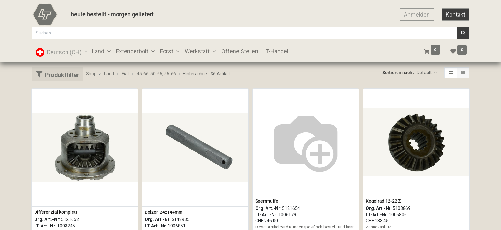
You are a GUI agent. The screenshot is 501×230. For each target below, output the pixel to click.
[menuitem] (240, 51)
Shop (91, 73)
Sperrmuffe (266, 200)
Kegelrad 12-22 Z (383, 200)
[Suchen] (463, 33)
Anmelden (417, 14)
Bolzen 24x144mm (163, 212)
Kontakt (455, 14)
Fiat (125, 73)
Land (109, 73)
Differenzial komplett (55, 212)
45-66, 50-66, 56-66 (156, 73)
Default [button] (425, 72)
